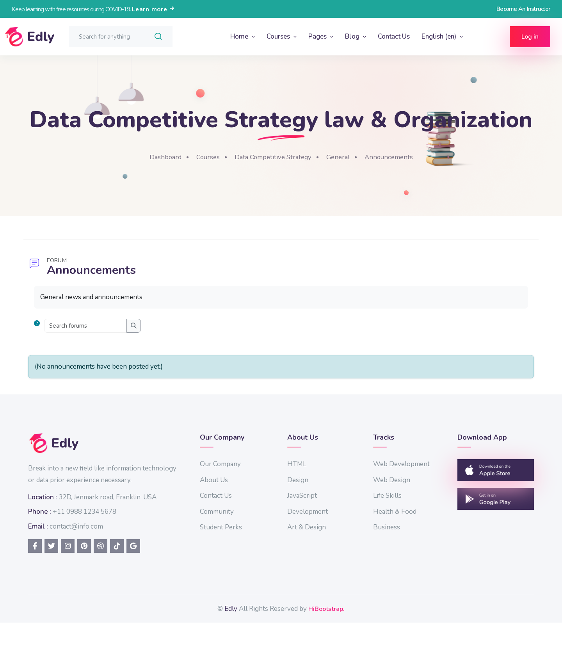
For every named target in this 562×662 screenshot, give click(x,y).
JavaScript (358, 522)
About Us (280, 506)
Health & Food (439, 538)
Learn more (153, 9)
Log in (530, 36)
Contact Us (394, 36)
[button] (126, 353)
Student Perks (287, 554)
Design (353, 506)
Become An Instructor (523, 9)
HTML (352, 491)
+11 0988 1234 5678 (172, 550)
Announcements (450, 184)
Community (283, 538)
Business (431, 554)
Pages (318, 36)
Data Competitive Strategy (328, 184)
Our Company (286, 491)
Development (363, 538)
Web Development (446, 491)
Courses (279, 36)
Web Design (436, 506)
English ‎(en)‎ (440, 36)
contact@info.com (164, 565)
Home (240, 36)
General (397, 184)
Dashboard (214, 184)
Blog (353, 36)
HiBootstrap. (382, 647)
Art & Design (362, 554)
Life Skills (432, 522)
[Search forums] (173, 353)
